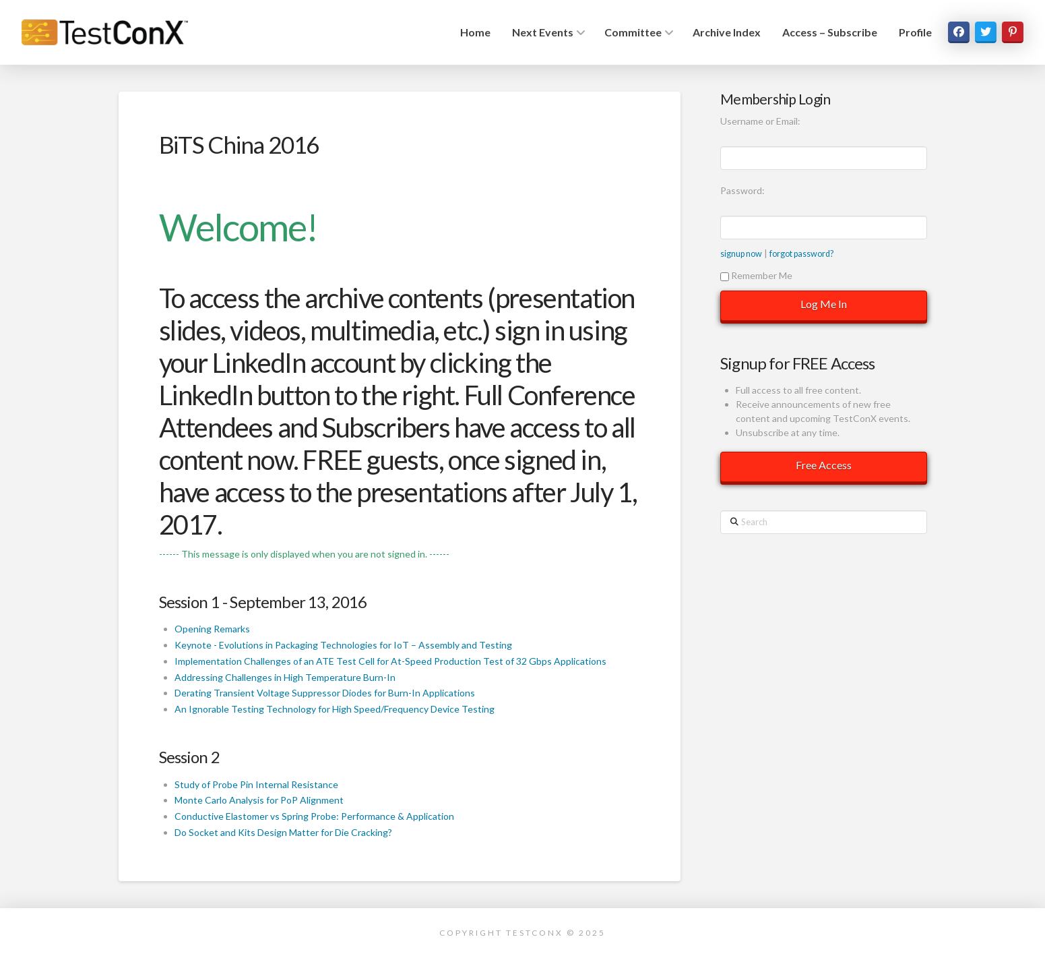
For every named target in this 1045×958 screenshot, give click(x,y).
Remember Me (756, 275)
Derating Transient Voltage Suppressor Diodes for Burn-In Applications (325, 692)
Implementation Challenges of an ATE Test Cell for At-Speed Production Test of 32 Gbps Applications (390, 661)
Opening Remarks (212, 628)
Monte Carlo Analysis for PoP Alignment (259, 800)
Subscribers (386, 427)
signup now (741, 254)
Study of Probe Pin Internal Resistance (256, 784)
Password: (742, 190)
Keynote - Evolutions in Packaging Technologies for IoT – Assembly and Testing (343, 645)
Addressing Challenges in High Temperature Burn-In (285, 677)
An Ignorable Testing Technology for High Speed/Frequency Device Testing (335, 709)
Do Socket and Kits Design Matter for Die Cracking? (283, 832)
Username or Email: (760, 121)
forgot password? (801, 254)
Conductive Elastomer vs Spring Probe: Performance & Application (314, 816)
